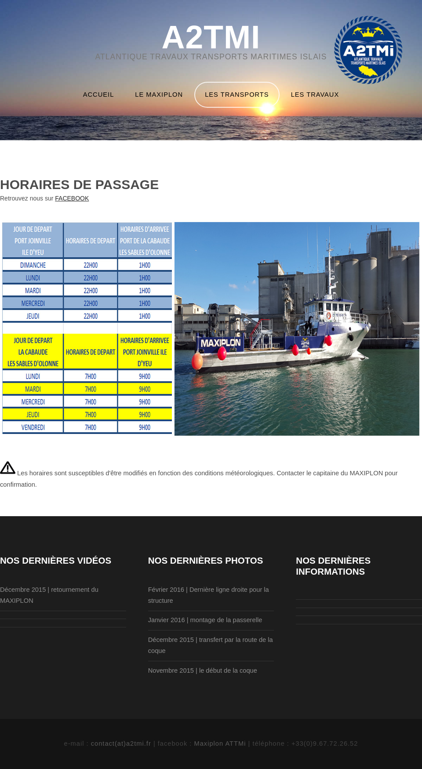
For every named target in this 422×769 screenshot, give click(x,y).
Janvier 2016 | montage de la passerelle (205, 619)
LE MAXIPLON (159, 94)
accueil (98, 94)
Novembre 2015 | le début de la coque (202, 670)
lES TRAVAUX (315, 94)
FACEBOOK (72, 198)
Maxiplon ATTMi (221, 743)
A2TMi (211, 38)
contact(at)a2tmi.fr (122, 743)
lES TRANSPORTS (237, 94)
